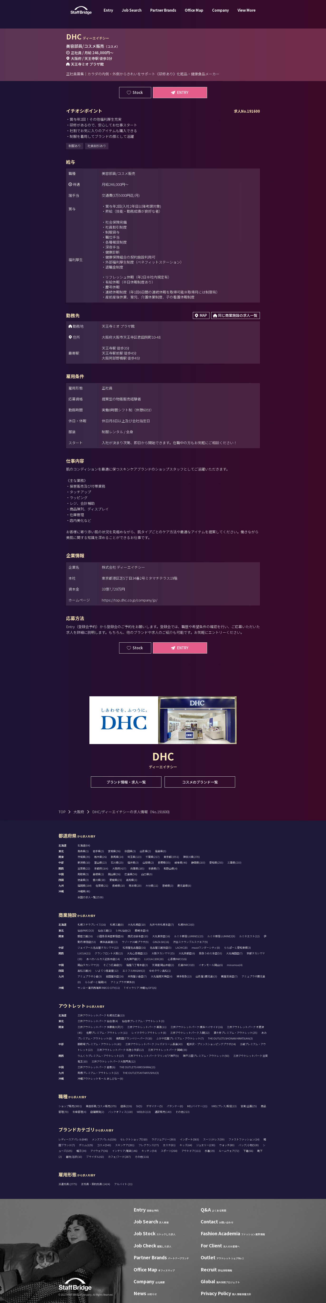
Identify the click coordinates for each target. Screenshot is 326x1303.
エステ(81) (169, 1145)
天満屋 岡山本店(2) (163, 965)
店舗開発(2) (97, 1112)
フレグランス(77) (148, 1145)
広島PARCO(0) (186, 965)
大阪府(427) (119, 868)
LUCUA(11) (84, 953)
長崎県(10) (118, 885)
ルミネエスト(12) (249, 936)
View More (247, 12)
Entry (108, 12)
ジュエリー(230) (205, 1145)
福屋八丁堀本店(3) (137, 965)
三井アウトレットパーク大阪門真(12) (114, 1061)
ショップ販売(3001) (70, 1106)
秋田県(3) (130, 851)
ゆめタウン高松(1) (160, 970)
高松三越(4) (84, 970)
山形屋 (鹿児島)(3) (206, 976)
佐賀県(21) (102, 885)
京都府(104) (101, 868)
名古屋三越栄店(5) (160, 947)
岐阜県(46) (181, 862)
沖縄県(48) (84, 891)
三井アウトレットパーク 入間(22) (189, 1032)
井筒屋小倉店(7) (137, 976)
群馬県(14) (117, 857)
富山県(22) (100, 862)
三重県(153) (234, 862)
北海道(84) (84, 845)
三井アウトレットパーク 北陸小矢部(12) (120, 1050)
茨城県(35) (84, 857)
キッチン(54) (149, 1151)
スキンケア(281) (124, 1145)
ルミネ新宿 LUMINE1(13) (188, 936)
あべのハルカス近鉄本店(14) (103, 959)
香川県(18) (99, 880)
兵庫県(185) (137, 868)
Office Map (194, 12)
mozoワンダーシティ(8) (206, 947)
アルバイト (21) (123, 1184)
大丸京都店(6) (187, 953)
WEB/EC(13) (144, 1112)
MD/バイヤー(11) (197, 1106)
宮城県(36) (114, 851)
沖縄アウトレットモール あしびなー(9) (100, 1078)
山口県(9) (146, 874)
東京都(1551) (171, 857)
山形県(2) (145, 851)
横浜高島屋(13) (109, 942)
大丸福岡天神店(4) (161, 976)
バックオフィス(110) (120, 1112)
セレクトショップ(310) (133, 1139)
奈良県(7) (154, 868)
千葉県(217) (153, 857)
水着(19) (210, 1151)
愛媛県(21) (115, 880)
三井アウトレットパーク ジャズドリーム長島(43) (154, 1044)
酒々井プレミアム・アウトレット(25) (235, 1032)
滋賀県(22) (84, 868)
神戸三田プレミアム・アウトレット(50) (206, 1056)
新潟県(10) (84, 862)
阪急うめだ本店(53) (210, 953)
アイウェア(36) (99, 1151)
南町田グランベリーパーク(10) (134, 1038)
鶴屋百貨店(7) (229, 976)
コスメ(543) (104, 1145)
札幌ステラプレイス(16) (92, 924)
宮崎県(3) (167, 885)
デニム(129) (86, 1145)
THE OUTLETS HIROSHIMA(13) (137, 1067)
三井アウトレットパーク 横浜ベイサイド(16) (196, 1027)
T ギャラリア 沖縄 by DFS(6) (140, 988)
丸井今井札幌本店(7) (162, 924)
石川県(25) (117, 862)
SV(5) (139, 1106)
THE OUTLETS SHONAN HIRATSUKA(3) (230, 1038)
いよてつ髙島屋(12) (106, 970)
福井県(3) (133, 862)
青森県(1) (83, 851)
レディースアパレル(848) (73, 1139)
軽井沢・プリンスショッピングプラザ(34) (211, 1044)
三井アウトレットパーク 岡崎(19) (167, 1050)
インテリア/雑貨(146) (124, 1151)
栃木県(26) (100, 857)
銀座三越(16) (85, 936)
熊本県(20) (135, 885)
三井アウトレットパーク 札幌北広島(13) (101, 1015)
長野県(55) (164, 862)
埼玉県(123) (134, 857)
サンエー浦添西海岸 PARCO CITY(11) (99, 988)
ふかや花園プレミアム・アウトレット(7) (180, 1038)
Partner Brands (163, 12)
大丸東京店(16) (161, 936)
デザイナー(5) (154, 1106)
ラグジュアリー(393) (163, 1139)
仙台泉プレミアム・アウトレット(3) (143, 1021)
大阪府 (78, 811)
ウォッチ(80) (226, 1145)
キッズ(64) (186, 1145)
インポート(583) (189, 1139)
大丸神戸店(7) (132, 959)
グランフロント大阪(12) (109, 953)
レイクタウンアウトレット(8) (148, 1032)
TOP (62, 811)
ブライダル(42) (95, 1157)
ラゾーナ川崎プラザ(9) (135, 942)
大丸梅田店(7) (234, 953)
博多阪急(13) (184, 976)
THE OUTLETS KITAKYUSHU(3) (141, 1073)
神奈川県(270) (191, 857)
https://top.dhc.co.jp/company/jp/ (129, 599)
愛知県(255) (216, 862)
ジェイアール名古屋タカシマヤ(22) (98, 947)
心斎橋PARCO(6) (177, 959)
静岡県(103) (198, 862)
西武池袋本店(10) (138, 936)
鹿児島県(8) (184, 885)
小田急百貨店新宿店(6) (110, 936)
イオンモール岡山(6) (211, 965)
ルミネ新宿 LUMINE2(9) (221, 936)
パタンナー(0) (175, 1106)
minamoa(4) (235, 965)
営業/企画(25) (249, 1106)
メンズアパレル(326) (104, 1139)
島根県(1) (98, 874)
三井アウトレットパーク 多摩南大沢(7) (100, 1027)
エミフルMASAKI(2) (133, 970)
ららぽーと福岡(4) (96, 982)
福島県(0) (160, 851)
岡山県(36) (114, 874)
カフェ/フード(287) (119, 1157)
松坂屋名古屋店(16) (134, 947)
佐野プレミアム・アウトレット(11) (106, 1032)
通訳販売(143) (163, 1112)
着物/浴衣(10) (74, 1157)
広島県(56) (131, 874)
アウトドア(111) (191, 1151)
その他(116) (142, 1157)
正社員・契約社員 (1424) (96, 1184)
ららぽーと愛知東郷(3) (237, 947)
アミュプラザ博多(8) (123, 982)
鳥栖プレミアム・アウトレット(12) (98, 1073)
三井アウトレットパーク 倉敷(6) (96, 1067)
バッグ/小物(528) (248, 1145)
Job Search (131, 12)
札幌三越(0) (117, 924)
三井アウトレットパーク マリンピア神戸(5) (153, 1056)
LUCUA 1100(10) (154, 959)
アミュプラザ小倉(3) (90, 976)
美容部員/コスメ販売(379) (101, 1106)
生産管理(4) (79, 1112)
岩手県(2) (98, 851)
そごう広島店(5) (112, 965)
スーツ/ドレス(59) (213, 1139)
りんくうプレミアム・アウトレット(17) (101, 1056)
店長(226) (126, 1106)
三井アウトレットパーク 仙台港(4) (98, 1021)
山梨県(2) (148, 862)
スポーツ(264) (169, 1151)
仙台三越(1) (105, 930)
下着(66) (248, 1151)
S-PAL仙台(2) (123, 930)
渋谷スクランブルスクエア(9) (190, 942)
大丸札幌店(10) (137, 924)
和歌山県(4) (170, 868)
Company (220, 12)
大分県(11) (152, 885)
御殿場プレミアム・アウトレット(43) (99, 1044)
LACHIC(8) (181, 947)
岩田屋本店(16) (115, 976)
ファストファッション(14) (244, 1139)
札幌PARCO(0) (186, 924)
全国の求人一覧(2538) (90, 897)
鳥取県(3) (83, 874)
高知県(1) (131, 880)
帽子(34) (81, 1151)
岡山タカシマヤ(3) (88, 965)
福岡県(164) (85, 885)
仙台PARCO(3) (86, 930)
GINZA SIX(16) (161, 942)
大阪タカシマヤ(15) (163, 953)
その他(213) (182, 1112)
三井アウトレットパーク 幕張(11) (146, 1027)
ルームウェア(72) (229, 1151)
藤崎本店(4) (142, 930)
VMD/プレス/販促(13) (224, 1106)
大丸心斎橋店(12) (137, 953)
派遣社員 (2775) (68, 1184)
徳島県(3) (83, 880)
